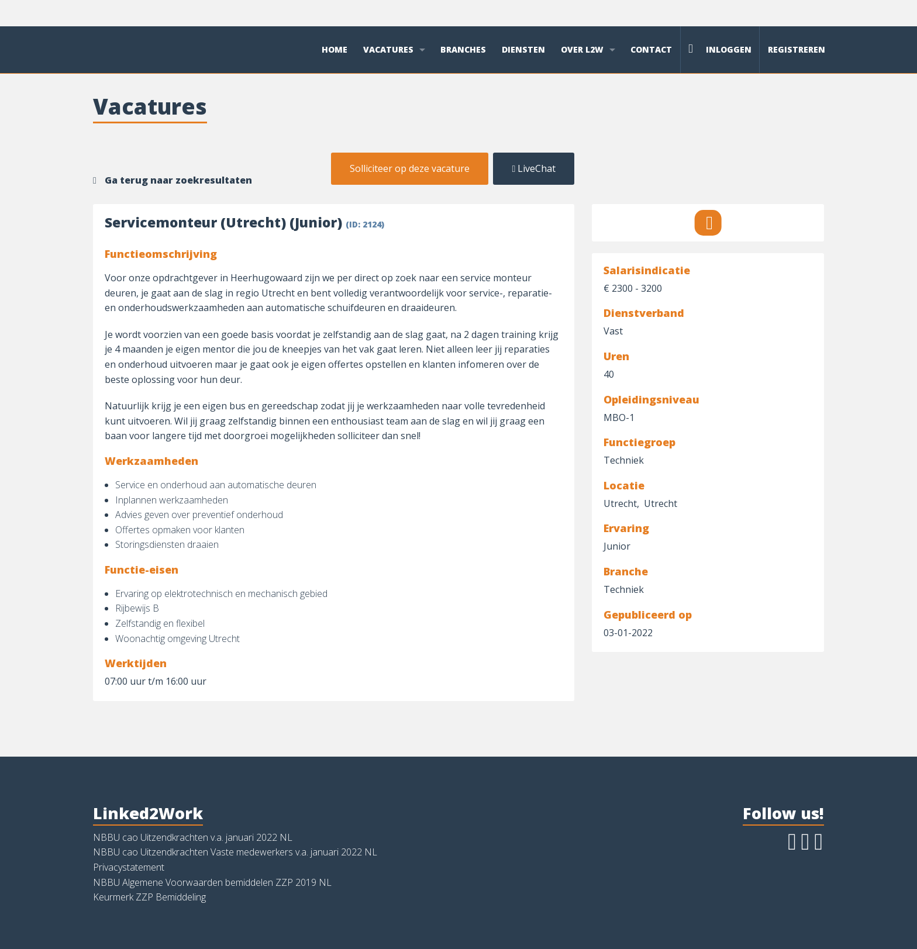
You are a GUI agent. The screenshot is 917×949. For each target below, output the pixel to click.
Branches (463, 49)
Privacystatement (128, 867)
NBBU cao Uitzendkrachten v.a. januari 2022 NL (192, 837)
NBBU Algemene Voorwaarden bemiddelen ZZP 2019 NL (212, 882)
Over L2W (582, 49)
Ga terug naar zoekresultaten (178, 180)
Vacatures (388, 49)
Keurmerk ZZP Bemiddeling (149, 897)
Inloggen (719, 49)
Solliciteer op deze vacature (410, 168)
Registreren (796, 49)
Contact (651, 49)
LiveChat (534, 168)
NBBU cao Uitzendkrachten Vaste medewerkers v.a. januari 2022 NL (235, 852)
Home (334, 49)
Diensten (523, 49)
